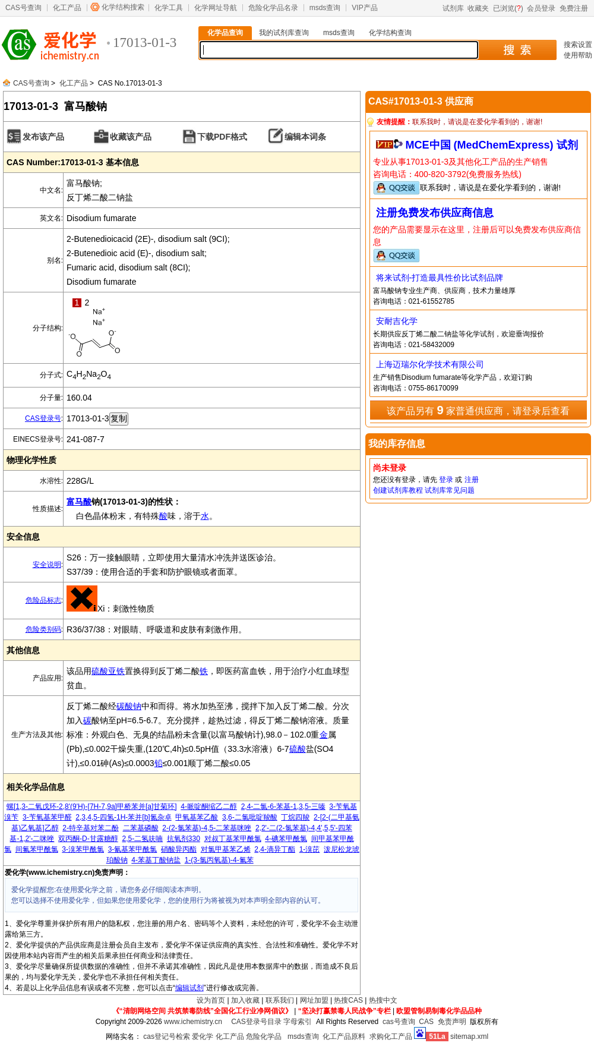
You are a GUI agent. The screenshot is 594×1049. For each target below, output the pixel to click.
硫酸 (297, 749)
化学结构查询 (390, 33)
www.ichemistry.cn (193, 1022)
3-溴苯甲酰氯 (83, 849)
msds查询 (325, 8)
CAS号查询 (23, 8)
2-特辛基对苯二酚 (90, 828)
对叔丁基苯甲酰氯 (232, 838)
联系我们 (280, 1000)
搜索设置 (578, 44)
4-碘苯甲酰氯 (286, 838)
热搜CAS (348, 1000)
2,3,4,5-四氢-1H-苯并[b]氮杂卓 (123, 817)
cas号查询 (399, 1022)
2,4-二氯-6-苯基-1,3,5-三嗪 (283, 806)
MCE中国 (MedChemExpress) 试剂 (492, 145)
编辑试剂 (189, 988)
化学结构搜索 (123, 7)
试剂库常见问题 (450, 490)
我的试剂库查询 (284, 33)
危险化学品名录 (273, 8)
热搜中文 (383, 1000)
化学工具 (168, 8)
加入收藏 (245, 1000)
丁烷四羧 (295, 817)
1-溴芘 (309, 849)
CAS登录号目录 (256, 1022)
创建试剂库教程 (398, 490)
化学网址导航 (215, 8)
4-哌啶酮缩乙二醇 (209, 806)
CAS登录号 (43, 418)
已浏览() (508, 8)
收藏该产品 (130, 136)
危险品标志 (43, 600)
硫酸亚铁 (108, 671)
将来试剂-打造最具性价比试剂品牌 (440, 277)
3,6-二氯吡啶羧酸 (249, 817)
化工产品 (67, 8)
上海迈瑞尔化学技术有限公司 (430, 364)
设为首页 (211, 1000)
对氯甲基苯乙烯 (226, 849)
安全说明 (47, 564)
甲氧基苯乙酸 (196, 817)
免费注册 (574, 8)
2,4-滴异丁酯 (274, 849)
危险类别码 (43, 629)
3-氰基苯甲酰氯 (132, 849)
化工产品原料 (344, 1036)
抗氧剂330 (183, 838)
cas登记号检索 (166, 1036)
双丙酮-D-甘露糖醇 (88, 838)
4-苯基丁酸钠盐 (156, 860)
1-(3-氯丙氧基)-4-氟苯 (219, 860)
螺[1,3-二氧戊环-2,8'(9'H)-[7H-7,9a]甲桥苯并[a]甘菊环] (92, 806)
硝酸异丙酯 (179, 849)
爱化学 (202, 1036)
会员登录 (541, 8)
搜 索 (517, 50)
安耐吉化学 (397, 321)
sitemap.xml (469, 1036)
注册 (472, 479)
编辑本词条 (305, 136)
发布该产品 (43, 136)
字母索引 (297, 1022)
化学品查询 (225, 33)
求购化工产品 (390, 1036)
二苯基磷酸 (141, 828)
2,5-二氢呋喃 (142, 838)
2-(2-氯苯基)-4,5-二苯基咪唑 (206, 828)
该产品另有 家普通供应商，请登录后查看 (478, 410)
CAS (426, 1022)
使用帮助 (578, 55)
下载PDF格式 (222, 136)
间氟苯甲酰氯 (36, 849)
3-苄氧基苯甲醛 (47, 817)
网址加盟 (314, 1000)
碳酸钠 (128, 706)
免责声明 (452, 1022)
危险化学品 (264, 1036)
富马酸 (79, 501)
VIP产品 (364, 8)
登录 (446, 479)
